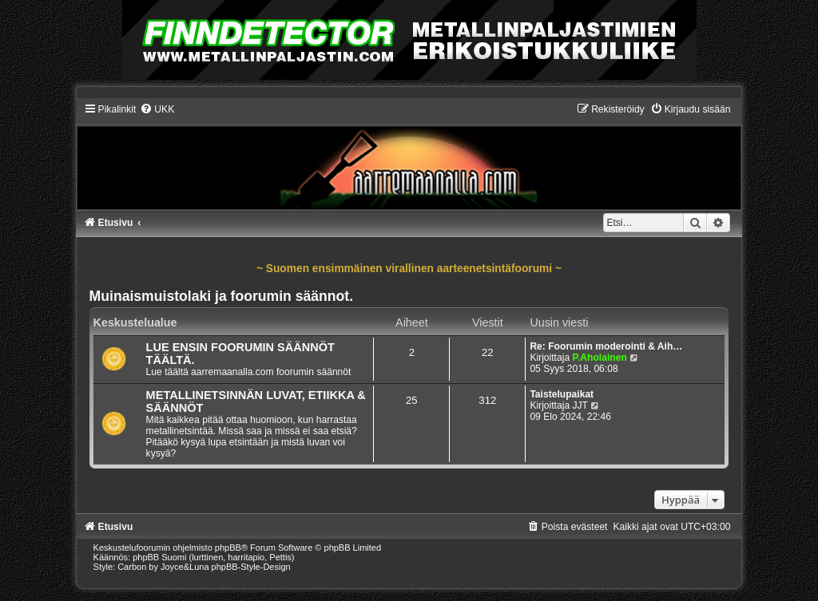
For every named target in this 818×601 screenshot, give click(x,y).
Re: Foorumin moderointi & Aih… (606, 346)
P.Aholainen (599, 357)
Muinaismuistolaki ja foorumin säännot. (221, 296)
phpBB (228, 547)
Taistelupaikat (562, 394)
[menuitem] (157, 109)
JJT (579, 405)
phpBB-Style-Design (251, 566)
